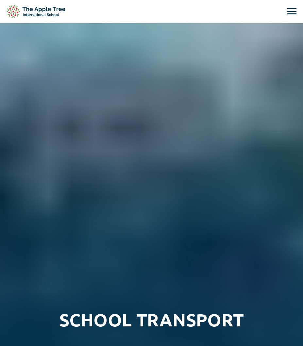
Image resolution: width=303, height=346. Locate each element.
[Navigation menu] (291, 11)
